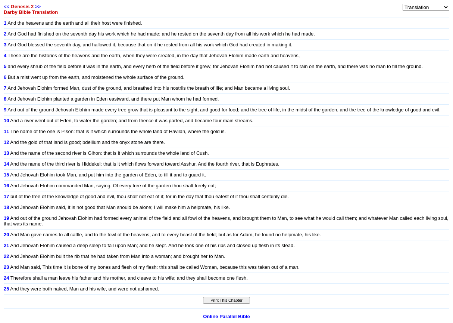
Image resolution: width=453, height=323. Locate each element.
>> (38, 6)
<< (6, 6)
